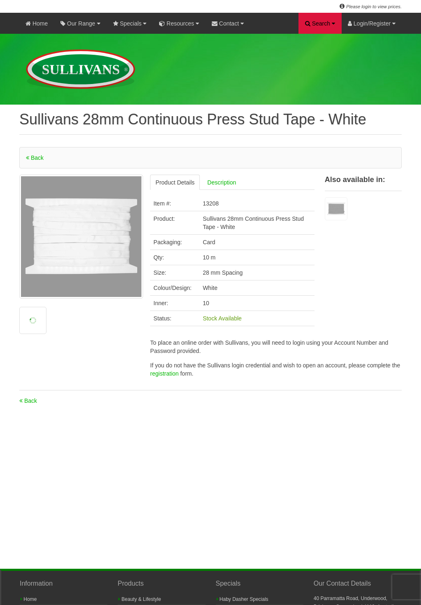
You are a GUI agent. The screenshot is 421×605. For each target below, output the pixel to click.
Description (221, 182)
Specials (130, 23)
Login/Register (372, 23)
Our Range (80, 23)
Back (35, 157)
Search (320, 23)
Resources (179, 23)
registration (165, 373)
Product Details (174, 182)
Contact (228, 23)
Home (36, 23)
